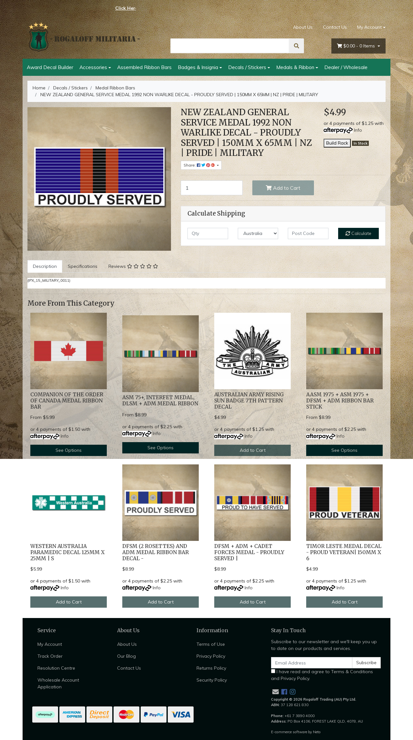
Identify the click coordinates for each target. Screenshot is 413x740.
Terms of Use (210, 644)
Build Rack (337, 143)
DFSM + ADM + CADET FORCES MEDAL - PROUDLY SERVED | (249, 552)
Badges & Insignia (198, 67)
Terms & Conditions (352, 671)
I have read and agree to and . (322, 675)
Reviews (133, 266)
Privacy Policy (210, 656)
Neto (317, 732)
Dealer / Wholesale (346, 67)
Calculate (358, 233)
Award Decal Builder (50, 67)
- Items (356, 46)
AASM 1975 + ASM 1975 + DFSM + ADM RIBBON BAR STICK (340, 400)
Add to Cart (283, 188)
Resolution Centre (56, 668)
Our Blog (126, 656)
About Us (303, 27)
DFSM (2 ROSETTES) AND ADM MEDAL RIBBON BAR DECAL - (155, 552)
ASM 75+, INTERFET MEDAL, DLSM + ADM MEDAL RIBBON (160, 400)
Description (45, 266)
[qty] (207, 233)
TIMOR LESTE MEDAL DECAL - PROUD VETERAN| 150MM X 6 (343, 552)
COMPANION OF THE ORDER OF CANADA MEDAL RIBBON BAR (66, 400)
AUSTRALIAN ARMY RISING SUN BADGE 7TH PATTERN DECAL (249, 400)
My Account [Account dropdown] (369, 27)
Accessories (93, 67)
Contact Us (335, 27)
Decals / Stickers (247, 67)
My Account (49, 644)
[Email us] (275, 692)
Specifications (82, 266)
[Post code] (308, 233)
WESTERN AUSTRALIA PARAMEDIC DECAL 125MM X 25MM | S (67, 552)
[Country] (258, 233)
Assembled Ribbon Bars (144, 67)
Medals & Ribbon (295, 67)
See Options (68, 450)
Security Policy (211, 680)
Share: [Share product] (200, 165)
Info (358, 130)
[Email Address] (311, 662)
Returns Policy (211, 668)
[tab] (44, 266)
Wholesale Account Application (58, 683)
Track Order (50, 656)
